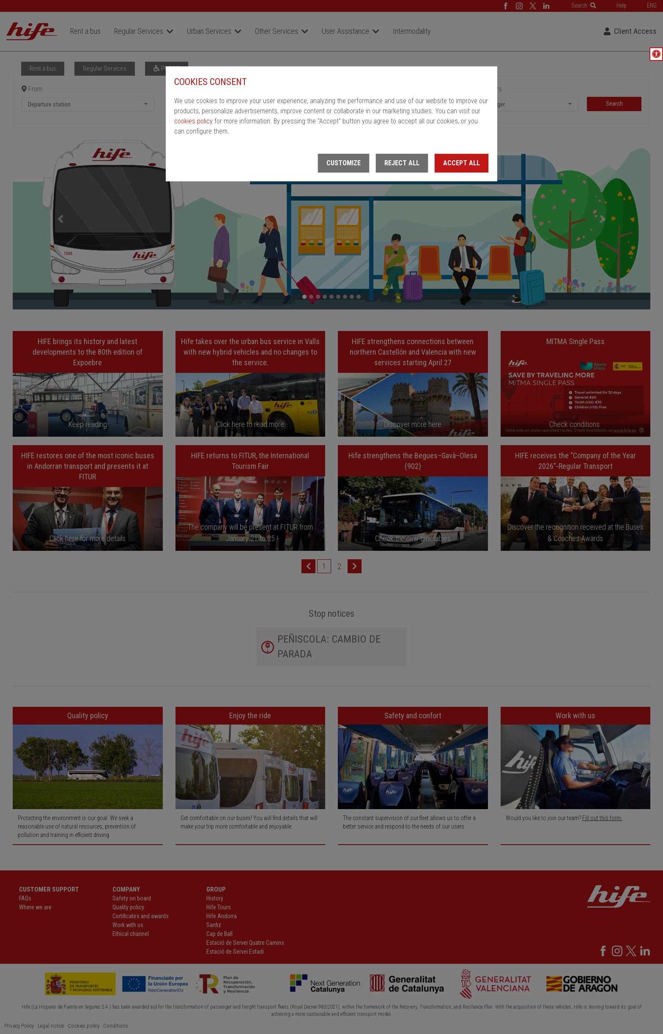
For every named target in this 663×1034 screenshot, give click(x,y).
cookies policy (193, 121)
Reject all (401, 163)
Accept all (461, 163)
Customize (343, 163)
